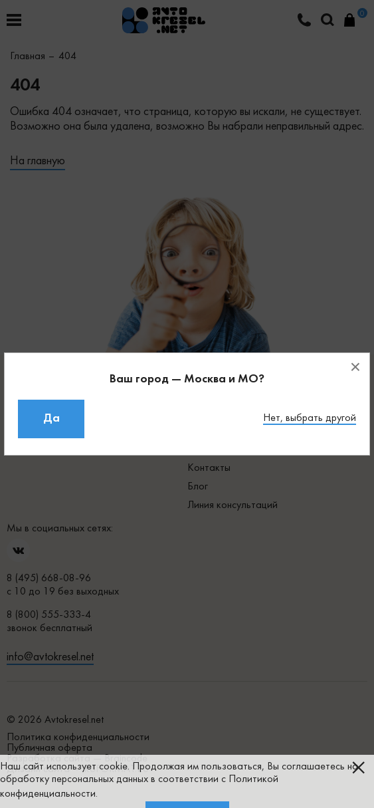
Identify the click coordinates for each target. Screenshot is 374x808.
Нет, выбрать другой (309, 418)
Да (51, 418)
